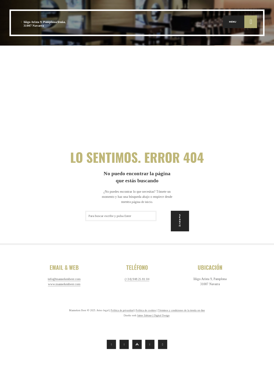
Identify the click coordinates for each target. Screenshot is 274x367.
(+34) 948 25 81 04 (137, 279)
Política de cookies (146, 310)
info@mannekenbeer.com (64, 279)
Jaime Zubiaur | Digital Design (153, 315)
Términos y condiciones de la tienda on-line (181, 310)
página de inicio (142, 202)
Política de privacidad (122, 310)
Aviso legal (102, 310)
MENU (243, 22)
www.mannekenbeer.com (64, 284)
